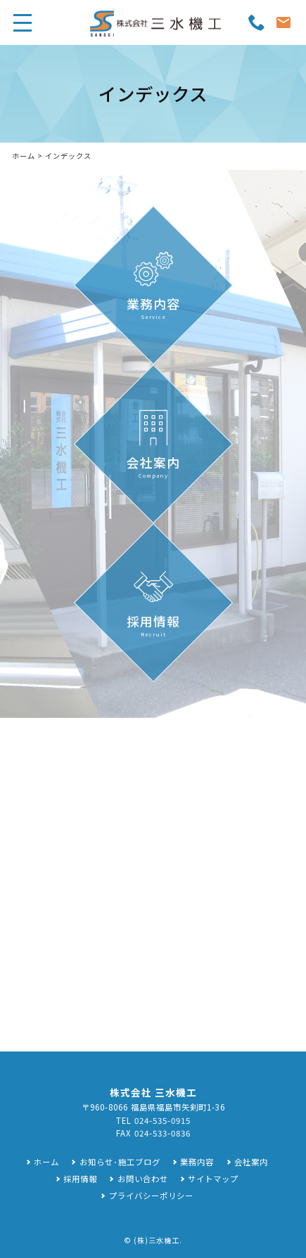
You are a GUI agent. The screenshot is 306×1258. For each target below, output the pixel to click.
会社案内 (251, 1161)
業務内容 (197, 1161)
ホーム (23, 155)
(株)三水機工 (156, 1240)
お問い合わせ (142, 1178)
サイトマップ (213, 1178)
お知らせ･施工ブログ (119, 1161)
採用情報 (80, 1178)
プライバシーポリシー (151, 1195)
